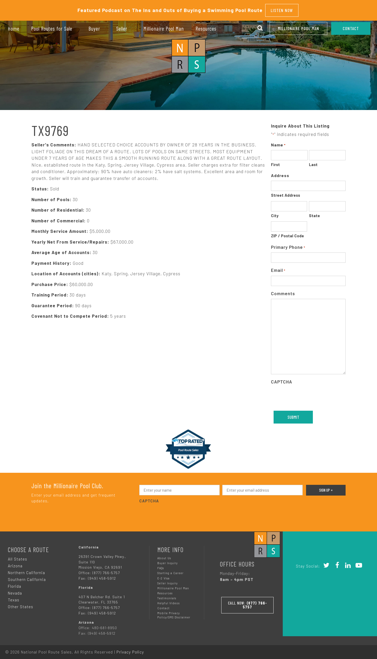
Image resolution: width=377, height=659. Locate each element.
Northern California (26, 570)
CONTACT (351, 28)
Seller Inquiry (167, 580)
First (275, 162)
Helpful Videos (168, 600)
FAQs (160, 565)
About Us (164, 555)
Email (278, 268)
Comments (283, 290)
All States (17, 556)
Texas (13, 597)
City (275, 213)
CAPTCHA (281, 379)
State (314, 213)
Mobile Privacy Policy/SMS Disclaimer (173, 612)
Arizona (15, 563)
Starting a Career (170, 570)
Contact (163, 605)
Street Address (285, 192)
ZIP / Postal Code (287, 233)
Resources (165, 590)
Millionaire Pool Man (298, 28)
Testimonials (166, 595)
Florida (14, 583)
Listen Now (282, 9)
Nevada (15, 590)
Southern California (27, 576)
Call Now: (247, 601)
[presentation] (311, 395)
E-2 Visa (163, 575)
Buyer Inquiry (167, 560)
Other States (20, 604)
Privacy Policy (130, 649)
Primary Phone (288, 245)
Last (313, 162)
